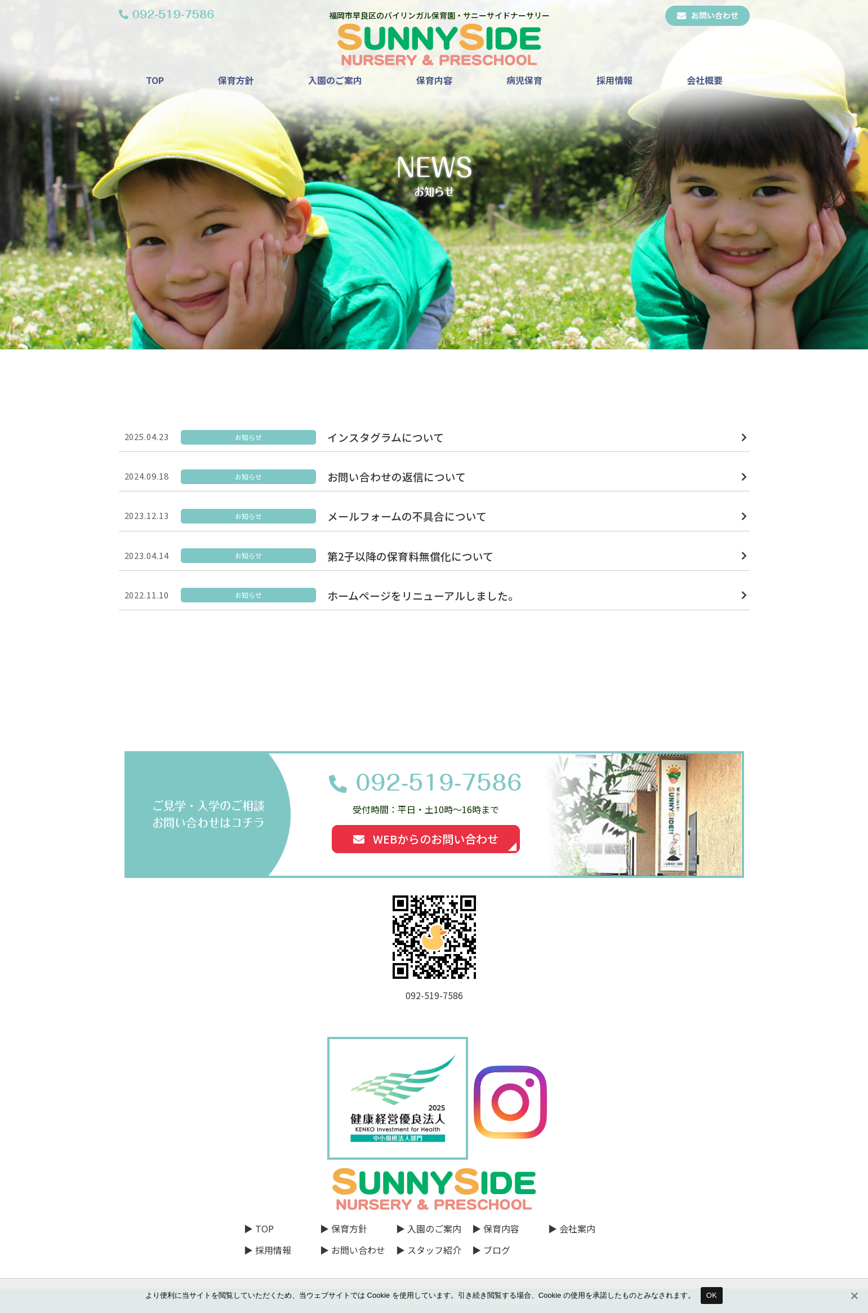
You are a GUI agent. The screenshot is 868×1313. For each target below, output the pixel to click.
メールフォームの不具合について (407, 516)
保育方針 (236, 80)
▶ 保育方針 (343, 1228)
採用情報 (615, 80)
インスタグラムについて (385, 437)
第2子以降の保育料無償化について (410, 556)
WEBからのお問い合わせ (425, 839)
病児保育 (524, 80)
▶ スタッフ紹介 (428, 1250)
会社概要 (705, 80)
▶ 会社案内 (571, 1228)
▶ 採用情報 (267, 1250)
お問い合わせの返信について (396, 476)
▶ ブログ (491, 1250)
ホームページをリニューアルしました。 (423, 595)
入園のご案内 (335, 80)
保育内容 (434, 80)
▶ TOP (259, 1228)
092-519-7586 (438, 782)
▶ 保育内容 (495, 1228)
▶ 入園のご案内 (428, 1228)
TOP (155, 80)
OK (711, 1295)
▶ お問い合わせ (352, 1250)
